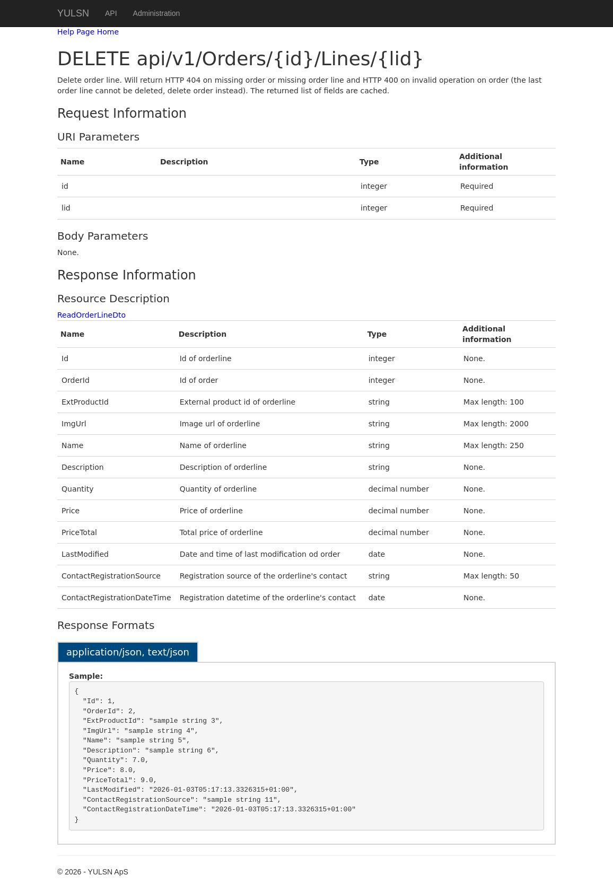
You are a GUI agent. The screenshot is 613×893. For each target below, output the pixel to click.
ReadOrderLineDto (91, 315)
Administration (156, 13)
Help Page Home (88, 32)
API (111, 13)
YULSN (73, 13)
